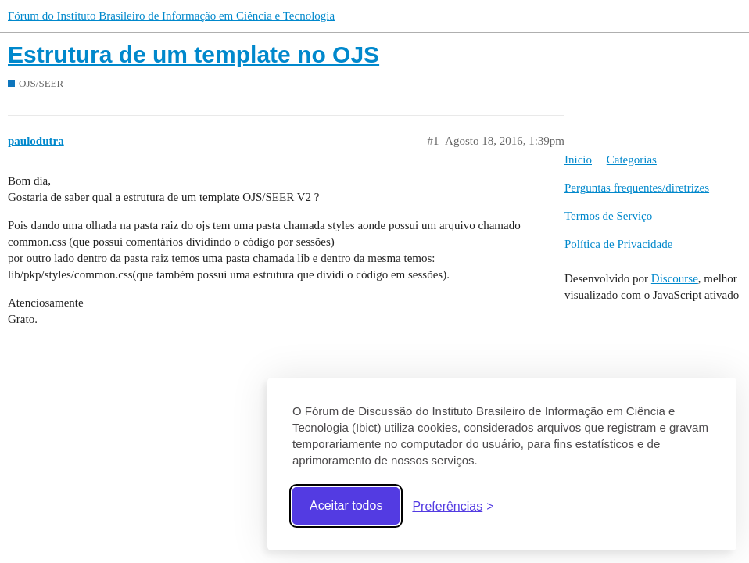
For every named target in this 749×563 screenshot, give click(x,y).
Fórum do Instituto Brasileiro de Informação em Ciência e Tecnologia (171, 15)
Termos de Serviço (608, 216)
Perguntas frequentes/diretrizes (636, 187)
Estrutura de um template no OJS (193, 54)
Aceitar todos (346, 505)
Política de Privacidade (618, 244)
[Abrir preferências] (452, 506)
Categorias (632, 159)
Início (578, 159)
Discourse (674, 278)
